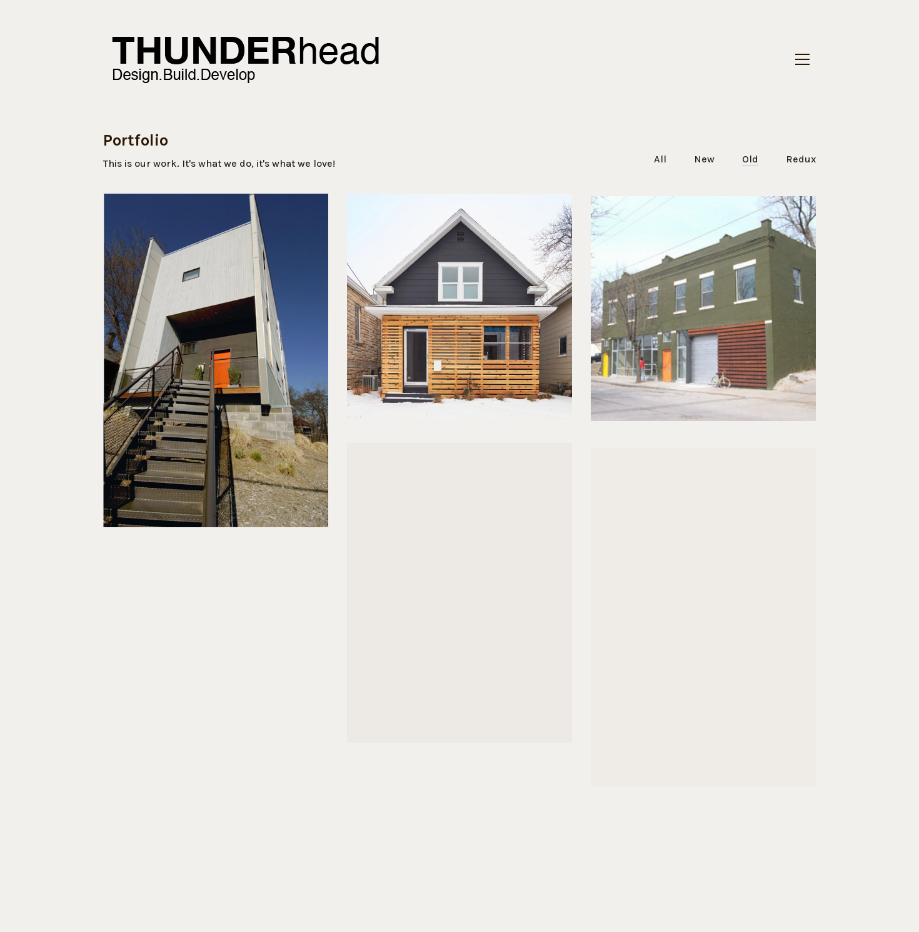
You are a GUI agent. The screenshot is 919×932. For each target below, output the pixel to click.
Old (750, 159)
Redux (801, 159)
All (660, 159)
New (704, 159)
